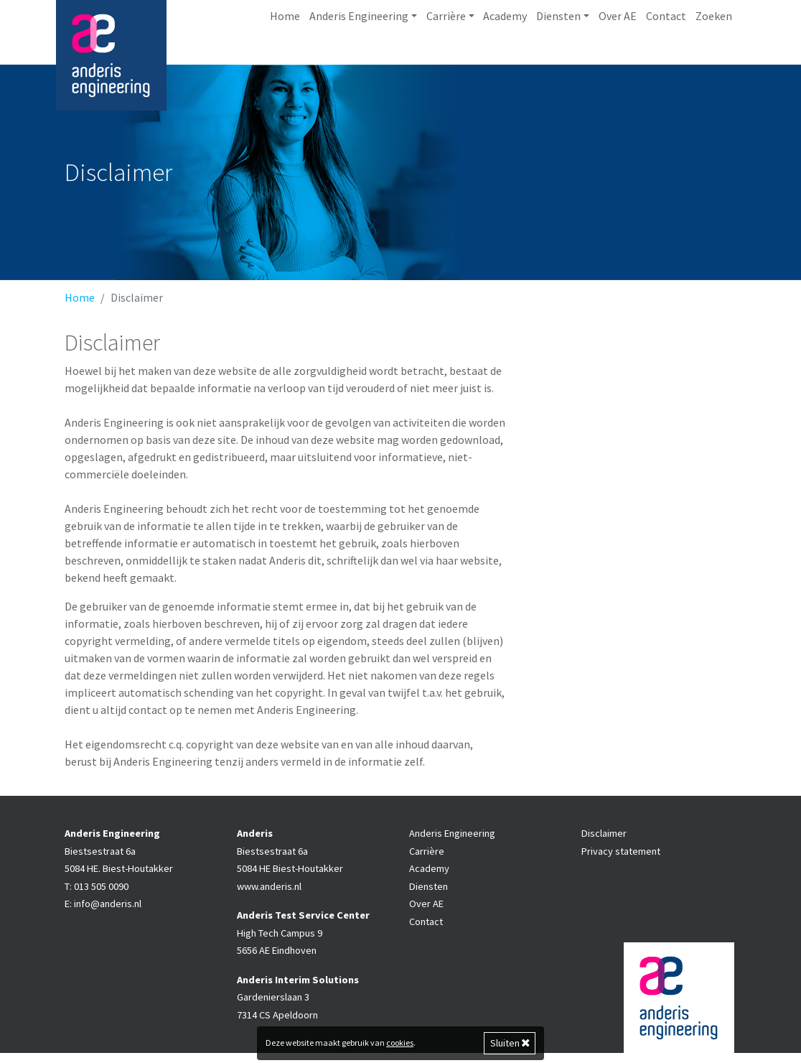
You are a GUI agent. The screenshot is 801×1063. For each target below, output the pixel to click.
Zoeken (713, 57)
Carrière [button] (446, 57)
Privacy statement (620, 861)
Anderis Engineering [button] (358, 57)
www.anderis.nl (269, 896)
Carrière (426, 861)
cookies (399, 1042)
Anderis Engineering (452, 843)
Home (285, 57)
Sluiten (510, 1042)
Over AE (618, 57)
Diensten (428, 896)
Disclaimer (604, 843)
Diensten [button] (558, 57)
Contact (666, 57)
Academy (505, 57)
